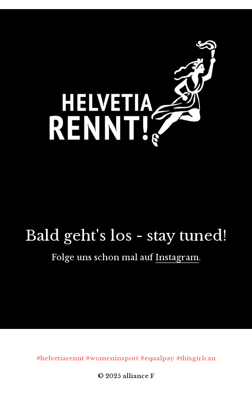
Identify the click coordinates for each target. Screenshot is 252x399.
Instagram (177, 258)
